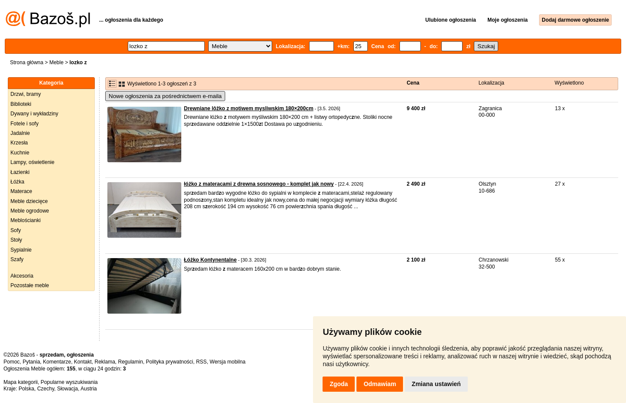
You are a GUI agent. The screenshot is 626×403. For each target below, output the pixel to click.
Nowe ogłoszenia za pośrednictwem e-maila (165, 96)
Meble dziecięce (29, 201)
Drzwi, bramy (25, 94)
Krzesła (19, 143)
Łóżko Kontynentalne (210, 260)
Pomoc (11, 362)
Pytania (31, 362)
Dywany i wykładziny (34, 114)
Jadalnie (20, 133)
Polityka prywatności (169, 362)
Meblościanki (25, 220)
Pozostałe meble (29, 285)
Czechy (45, 389)
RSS (201, 362)
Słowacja (67, 389)
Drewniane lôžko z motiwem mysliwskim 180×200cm (248, 108)
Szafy (16, 259)
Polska (26, 389)
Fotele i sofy (24, 124)
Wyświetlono (569, 83)
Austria (88, 389)
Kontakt (83, 362)
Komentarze (57, 362)
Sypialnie (21, 250)
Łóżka (17, 182)
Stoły (16, 240)
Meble (56, 62)
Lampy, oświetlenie (32, 162)
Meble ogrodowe (29, 211)
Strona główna (26, 62)
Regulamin (130, 362)
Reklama (104, 362)
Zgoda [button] (339, 383)
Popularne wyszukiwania (68, 382)
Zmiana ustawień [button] (436, 383)
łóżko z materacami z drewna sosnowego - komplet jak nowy (259, 184)
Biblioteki (20, 104)
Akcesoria (21, 276)
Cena (412, 83)
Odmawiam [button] (379, 383)
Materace (21, 191)
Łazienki (20, 172)
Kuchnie (19, 153)
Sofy (15, 230)
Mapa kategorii (20, 382)
